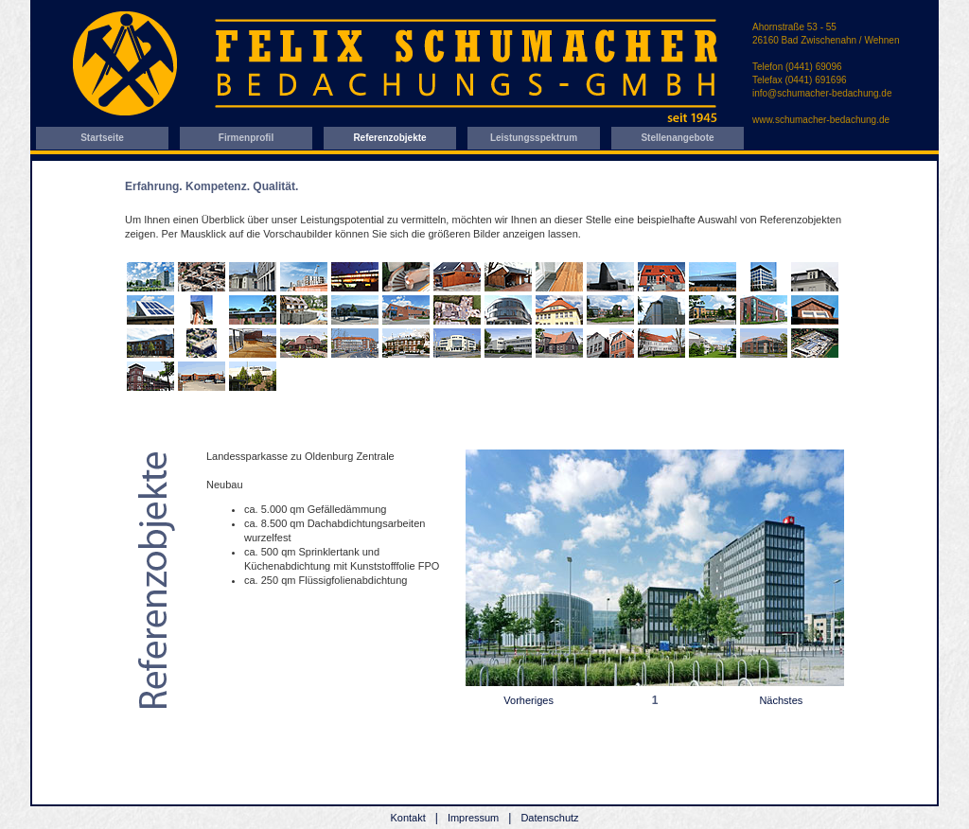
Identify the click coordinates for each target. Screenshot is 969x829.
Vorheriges (528, 700)
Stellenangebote (677, 137)
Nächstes (780, 700)
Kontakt (407, 817)
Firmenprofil (246, 137)
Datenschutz (549, 817)
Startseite (102, 137)
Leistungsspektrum (533, 137)
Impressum (473, 817)
